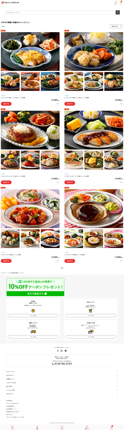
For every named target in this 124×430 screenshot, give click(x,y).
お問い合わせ (9, 394)
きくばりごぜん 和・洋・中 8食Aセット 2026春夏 (13, 176)
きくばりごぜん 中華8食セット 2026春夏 (11, 254)
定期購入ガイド (10, 379)
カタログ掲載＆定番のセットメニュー (16, 273)
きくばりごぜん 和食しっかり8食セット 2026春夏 (13, 97)
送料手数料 (9, 386)
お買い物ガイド (10, 375)
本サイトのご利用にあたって (13, 403)
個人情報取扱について (11, 409)
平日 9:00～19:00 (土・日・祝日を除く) (62, 363)
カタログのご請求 (11, 383)
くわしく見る (33, 315)
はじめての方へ (10, 371)
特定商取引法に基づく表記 (12, 411)
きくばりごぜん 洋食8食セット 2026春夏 (74, 254)
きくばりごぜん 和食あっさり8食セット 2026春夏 (76, 97)
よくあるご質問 (10, 390)
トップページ (4, 273)
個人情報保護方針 (10, 406)
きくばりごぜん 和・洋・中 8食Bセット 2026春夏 (76, 176)
